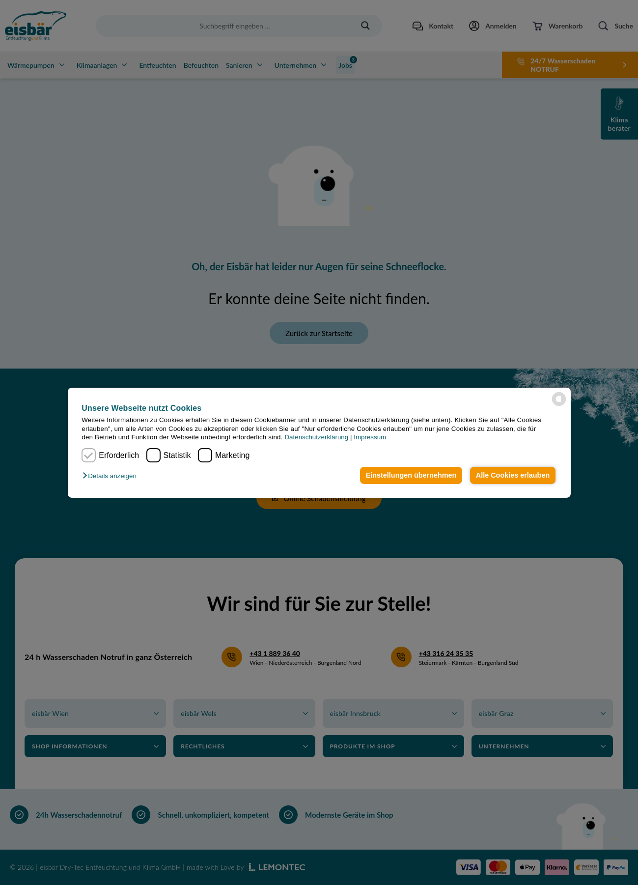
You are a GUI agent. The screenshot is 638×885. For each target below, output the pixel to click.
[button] (112, 476)
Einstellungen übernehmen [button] (411, 475)
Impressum (370, 437)
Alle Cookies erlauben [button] (513, 475)
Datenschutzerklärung (316, 437)
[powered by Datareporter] (559, 399)
